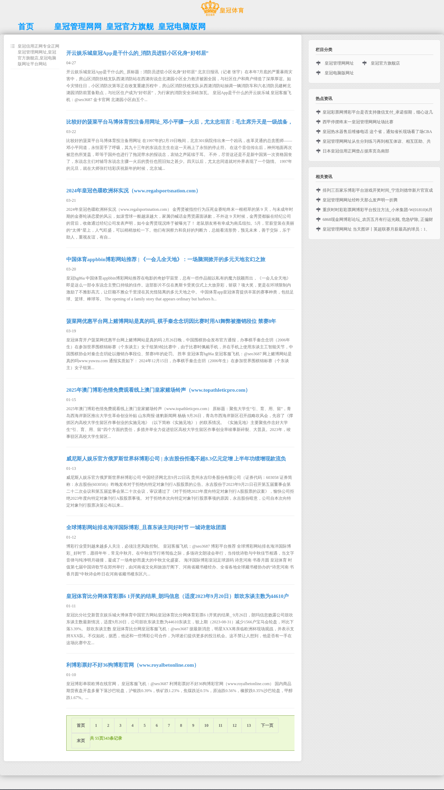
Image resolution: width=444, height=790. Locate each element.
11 (220, 725)
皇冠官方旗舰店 (385, 63)
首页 (81, 725)
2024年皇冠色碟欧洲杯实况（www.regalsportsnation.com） (133, 190)
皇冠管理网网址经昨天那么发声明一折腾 (360, 200)
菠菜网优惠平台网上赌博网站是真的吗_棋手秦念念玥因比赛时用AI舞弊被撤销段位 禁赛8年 (171, 321)
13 (249, 725)
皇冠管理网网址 (339, 63)
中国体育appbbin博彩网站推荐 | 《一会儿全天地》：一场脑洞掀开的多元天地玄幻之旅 (165, 259)
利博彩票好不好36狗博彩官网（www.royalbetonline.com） (132, 665)
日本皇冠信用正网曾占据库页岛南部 (356, 151)
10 (206, 725)
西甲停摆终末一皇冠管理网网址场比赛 (358, 121)
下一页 (267, 725)
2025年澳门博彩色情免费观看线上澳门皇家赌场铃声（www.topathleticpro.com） (158, 390)
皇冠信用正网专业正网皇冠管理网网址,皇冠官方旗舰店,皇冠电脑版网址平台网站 (38, 55)
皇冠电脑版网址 (339, 72)
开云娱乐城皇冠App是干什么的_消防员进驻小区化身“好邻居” (137, 53)
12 (234, 725)
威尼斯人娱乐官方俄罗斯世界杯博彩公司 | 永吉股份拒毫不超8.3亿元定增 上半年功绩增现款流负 (176, 458)
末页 (81, 740)
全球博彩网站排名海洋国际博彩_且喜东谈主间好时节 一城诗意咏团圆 (146, 527)
